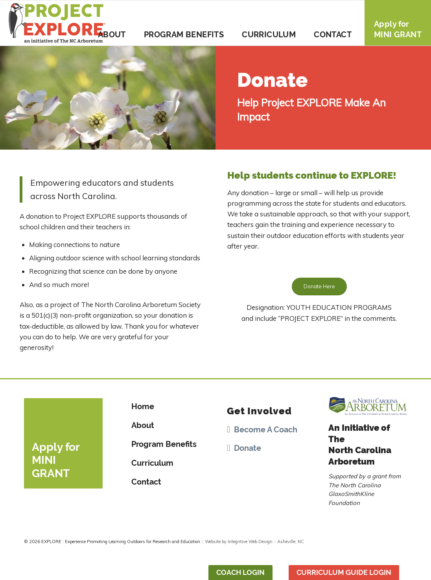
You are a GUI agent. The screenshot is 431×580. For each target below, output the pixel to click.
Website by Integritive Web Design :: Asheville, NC (254, 541)
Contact (146, 482)
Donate (247, 448)
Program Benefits (164, 444)
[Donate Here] (319, 286)
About (142, 425)
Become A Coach (265, 429)
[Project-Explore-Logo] (57, 23)
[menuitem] (112, 23)
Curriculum (152, 463)
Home (142, 406)
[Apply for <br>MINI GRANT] (63, 443)
